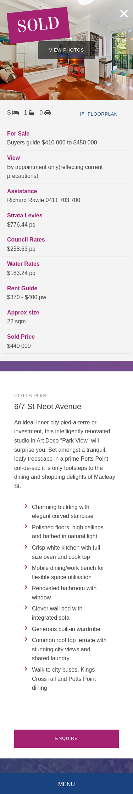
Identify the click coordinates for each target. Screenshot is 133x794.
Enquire (66, 738)
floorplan (99, 114)
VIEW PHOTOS (66, 50)
